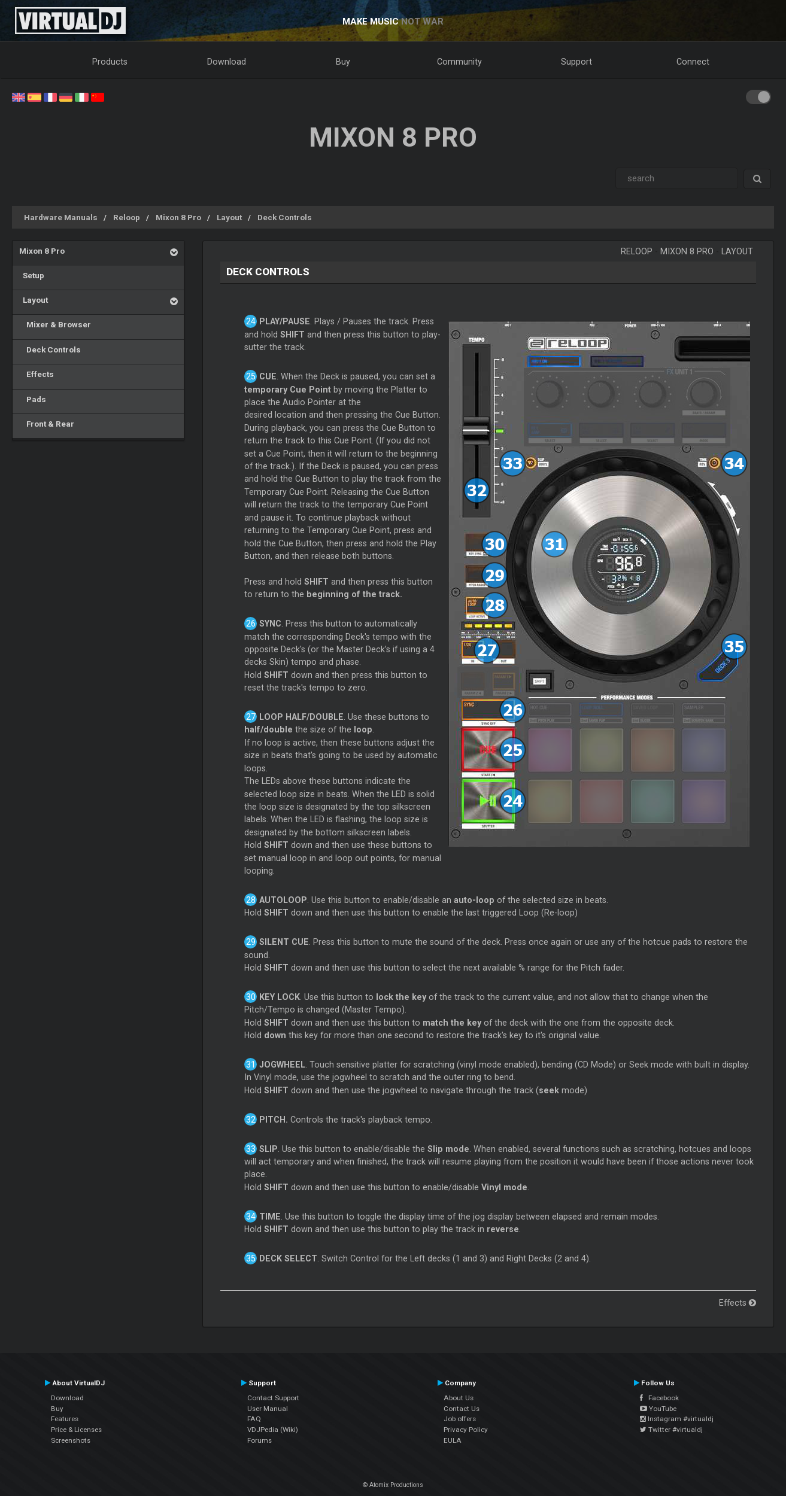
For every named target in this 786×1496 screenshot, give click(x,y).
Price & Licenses (76, 1429)
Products (110, 61)
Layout (229, 217)
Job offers (460, 1419)
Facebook (659, 1398)
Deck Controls (284, 217)
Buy (343, 61)
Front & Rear (46, 423)
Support (576, 61)
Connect (692, 61)
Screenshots (70, 1440)
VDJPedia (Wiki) (272, 1429)
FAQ (254, 1419)
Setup (31, 275)
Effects (36, 374)
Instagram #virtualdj (677, 1419)
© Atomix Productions (393, 1485)
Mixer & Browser (55, 324)
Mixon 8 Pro (178, 217)
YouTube (658, 1408)
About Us (459, 1398)
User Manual (267, 1408)
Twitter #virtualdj (671, 1429)
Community (459, 61)
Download (226, 61)
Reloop (126, 217)
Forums (259, 1440)
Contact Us (462, 1408)
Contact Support (273, 1398)
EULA (453, 1440)
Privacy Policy (466, 1429)
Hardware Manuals (61, 217)
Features (64, 1419)
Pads (32, 399)
